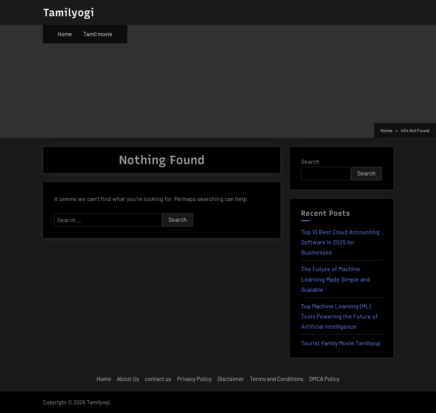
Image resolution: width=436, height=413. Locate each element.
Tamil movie (97, 33)
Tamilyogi (68, 12)
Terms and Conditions (276, 378)
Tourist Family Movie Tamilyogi (341, 342)
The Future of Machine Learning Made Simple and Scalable (335, 279)
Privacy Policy (194, 378)
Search (310, 161)
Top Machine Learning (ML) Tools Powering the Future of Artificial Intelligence (339, 316)
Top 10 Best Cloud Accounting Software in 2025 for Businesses (340, 242)
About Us (128, 378)
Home (65, 33)
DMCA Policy (324, 378)
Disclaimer (230, 378)
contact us (158, 378)
